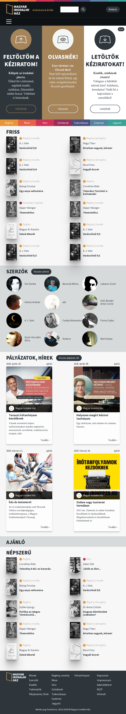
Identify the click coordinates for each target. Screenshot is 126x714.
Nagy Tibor (89, 143)
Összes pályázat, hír (69, 357)
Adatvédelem (104, 684)
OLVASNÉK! (63, 56)
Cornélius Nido (91, 186)
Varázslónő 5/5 (28, 147)
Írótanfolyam (82, 675)
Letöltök (105, 109)
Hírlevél (101, 694)
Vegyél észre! (91, 169)
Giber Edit (88, 563)
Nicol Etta (88, 164)
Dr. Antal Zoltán (92, 607)
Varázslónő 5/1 (91, 255)
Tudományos (59, 694)
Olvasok (63, 109)
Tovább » (45, 440)
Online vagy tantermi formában (90, 503)
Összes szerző (41, 271)
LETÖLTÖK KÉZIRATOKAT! (105, 60)
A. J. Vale (24, 143)
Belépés (113, 9)
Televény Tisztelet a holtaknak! (95, 192)
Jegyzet (56, 703)
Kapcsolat (102, 675)
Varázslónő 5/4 (28, 169)
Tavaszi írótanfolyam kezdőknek (23, 416)
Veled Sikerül (27, 233)
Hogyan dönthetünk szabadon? (95, 613)
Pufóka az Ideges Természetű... (29, 613)
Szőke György (26, 607)
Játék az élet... (92, 568)
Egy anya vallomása (31, 190)
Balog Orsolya (27, 186)
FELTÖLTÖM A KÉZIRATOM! (21, 60)
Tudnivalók (35, 689)
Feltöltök (21, 109)
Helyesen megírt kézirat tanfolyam (92, 416)
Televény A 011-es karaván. (35, 568)
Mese (54, 680)
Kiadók (33, 684)
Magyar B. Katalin (29, 229)
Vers (54, 684)
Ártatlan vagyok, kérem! (97, 147)
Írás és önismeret (20, 502)
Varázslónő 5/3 (91, 233)
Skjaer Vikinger (27, 207)
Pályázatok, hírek (39, 694)
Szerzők (33, 680)
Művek (32, 675)
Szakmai (56, 698)
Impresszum (104, 680)
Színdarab (57, 689)
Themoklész (26, 212)
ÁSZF (100, 689)
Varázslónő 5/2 (28, 255)
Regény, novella (60, 675)
